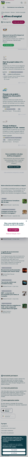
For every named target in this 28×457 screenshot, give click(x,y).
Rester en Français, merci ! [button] (13, 233)
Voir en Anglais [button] (13, 230)
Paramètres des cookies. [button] (9, 446)
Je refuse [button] (14, 453)
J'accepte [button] (14, 450)
